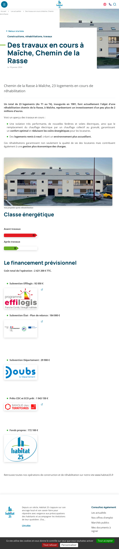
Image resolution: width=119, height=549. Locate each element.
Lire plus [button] (26, 525)
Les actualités (16, 11)
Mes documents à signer (101, 529)
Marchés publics (100, 522)
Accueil (3, 11)
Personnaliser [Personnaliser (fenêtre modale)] (69, 545)
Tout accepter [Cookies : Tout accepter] (105, 540)
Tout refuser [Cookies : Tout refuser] (50, 545)
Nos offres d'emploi (102, 517)
